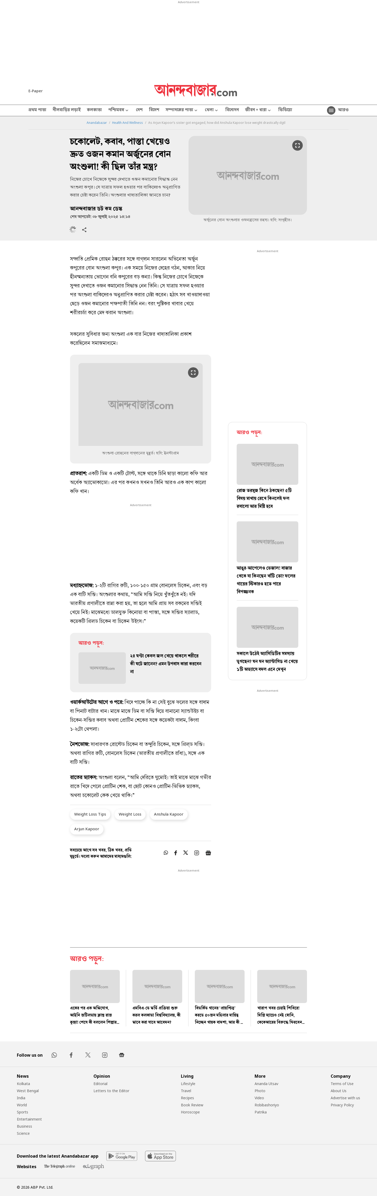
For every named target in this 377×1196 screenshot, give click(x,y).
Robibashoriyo (267, 1104)
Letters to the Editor (111, 1090)
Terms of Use (342, 1083)
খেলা (212, 110)
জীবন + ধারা (258, 110)
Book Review (192, 1104)
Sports (22, 1112)
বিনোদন (232, 110)
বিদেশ (154, 110)
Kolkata (23, 1083)
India (21, 1097)
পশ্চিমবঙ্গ (119, 110)
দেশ (139, 110)
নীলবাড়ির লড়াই (67, 110)
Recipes (187, 1097)
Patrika (261, 1112)
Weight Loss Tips (90, 814)
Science (23, 1133)
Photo (260, 1090)
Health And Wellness (127, 122)
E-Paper (35, 90)
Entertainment (29, 1119)
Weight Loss (130, 814)
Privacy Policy (342, 1104)
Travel (186, 1090)
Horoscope (190, 1112)
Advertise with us (345, 1097)
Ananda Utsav (266, 1083)
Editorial (100, 1083)
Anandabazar (97, 122)
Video (259, 1097)
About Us (338, 1090)
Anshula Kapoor (168, 814)
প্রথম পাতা (37, 110)
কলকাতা (94, 110)
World (22, 1104)
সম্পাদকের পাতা (182, 110)
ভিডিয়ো (285, 110)
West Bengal (28, 1090)
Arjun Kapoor (86, 828)
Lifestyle (188, 1083)
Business (24, 1126)
